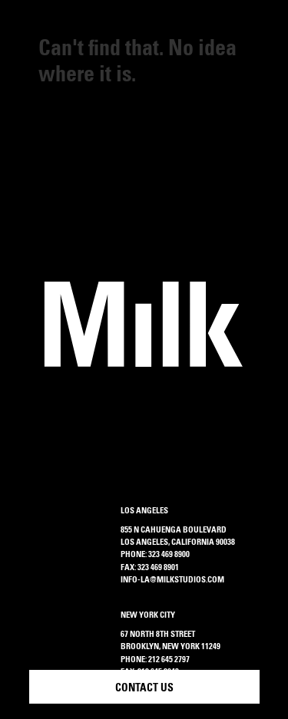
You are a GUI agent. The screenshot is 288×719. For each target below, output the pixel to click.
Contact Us (144, 689)
